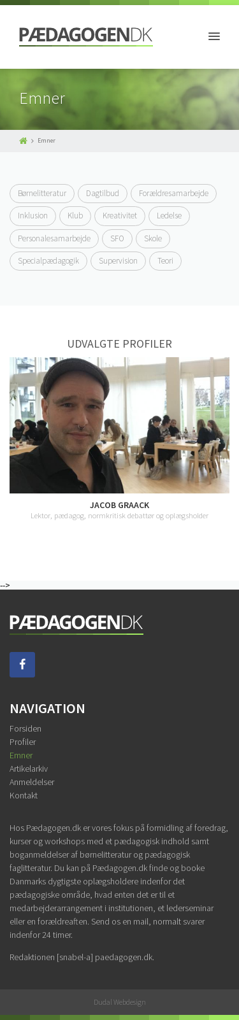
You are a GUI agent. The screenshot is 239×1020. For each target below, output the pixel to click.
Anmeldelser (32, 782)
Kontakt (24, 795)
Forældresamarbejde (173, 193)
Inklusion (33, 215)
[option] (119, 438)
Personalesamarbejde (54, 238)
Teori (165, 260)
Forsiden (25, 728)
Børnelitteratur (42, 193)
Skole (153, 238)
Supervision (118, 260)
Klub (75, 215)
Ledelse (169, 215)
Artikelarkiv (29, 768)
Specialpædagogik (48, 260)
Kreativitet (120, 215)
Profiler (23, 741)
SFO (117, 238)
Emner (21, 755)
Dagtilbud (102, 193)
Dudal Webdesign (120, 1002)
